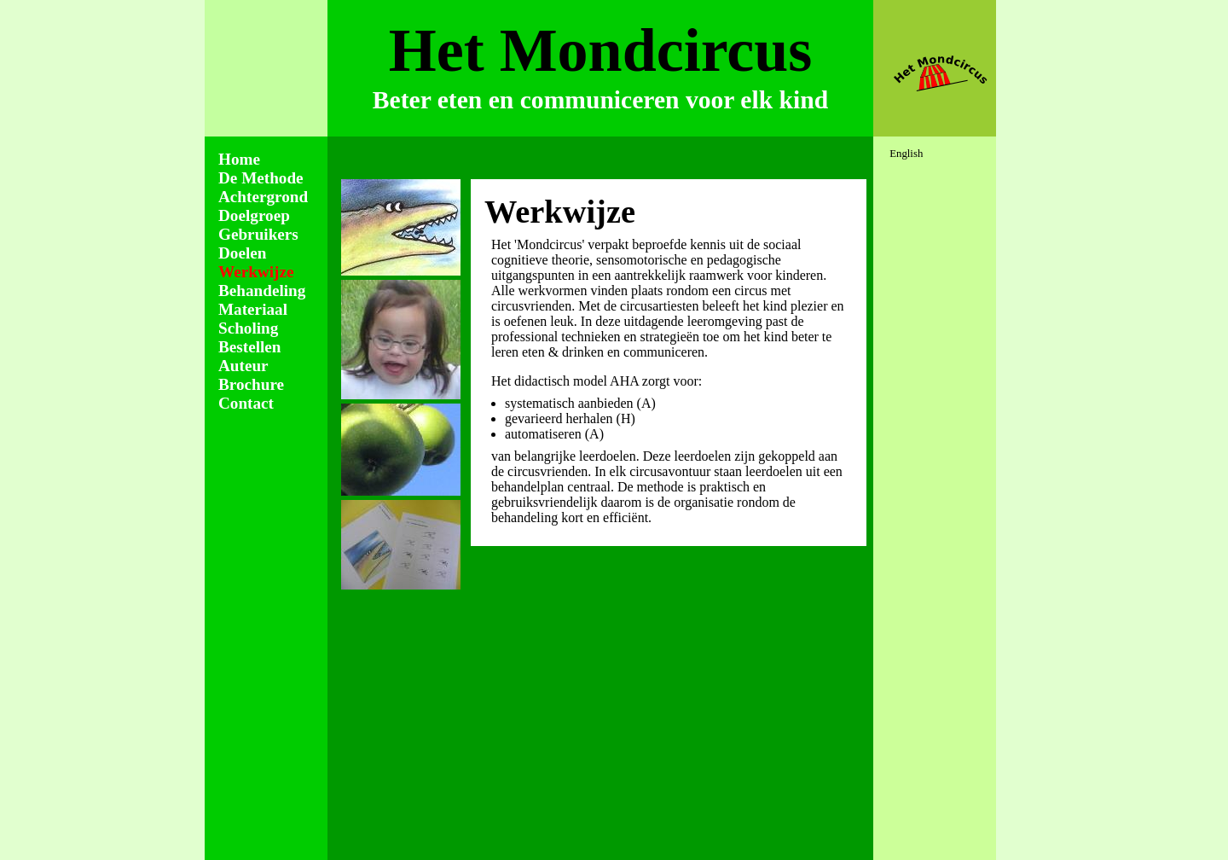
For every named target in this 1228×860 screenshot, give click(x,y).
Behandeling (261, 290)
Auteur (243, 366)
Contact (246, 403)
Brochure (251, 384)
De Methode (261, 178)
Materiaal (252, 309)
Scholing (248, 328)
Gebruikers (258, 234)
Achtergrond (263, 197)
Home (239, 159)
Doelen (242, 253)
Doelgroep (254, 215)
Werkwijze (255, 272)
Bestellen (249, 347)
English (906, 154)
